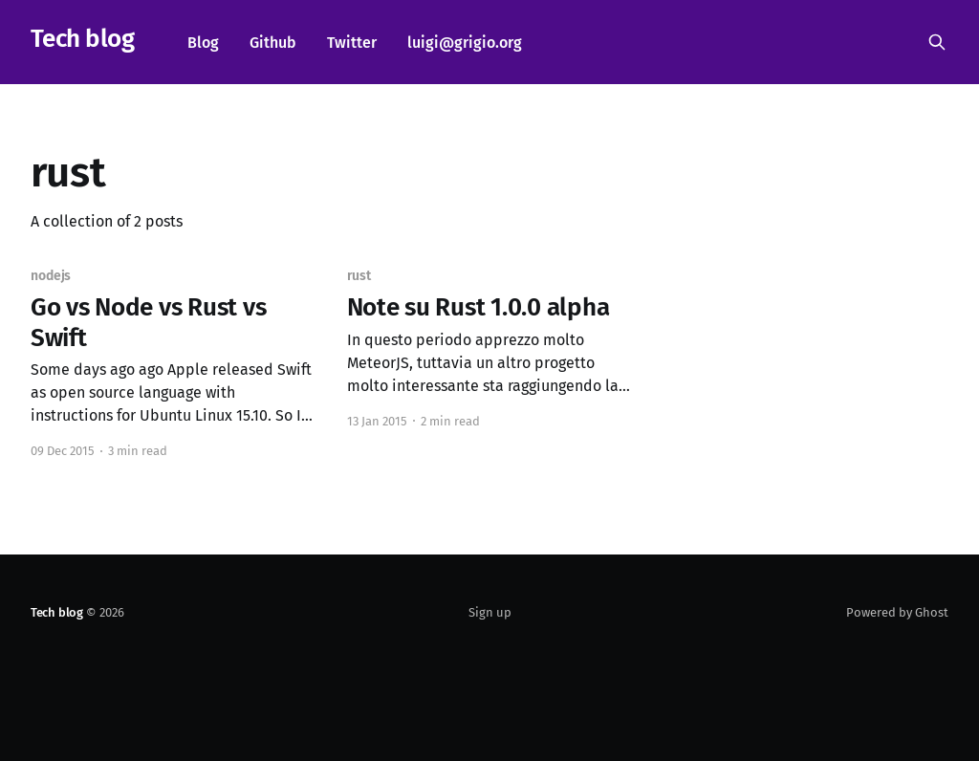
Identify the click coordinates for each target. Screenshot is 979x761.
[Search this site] (937, 42)
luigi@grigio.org (464, 42)
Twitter (352, 42)
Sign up (489, 612)
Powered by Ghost (897, 612)
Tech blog (82, 40)
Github (273, 42)
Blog (203, 42)
